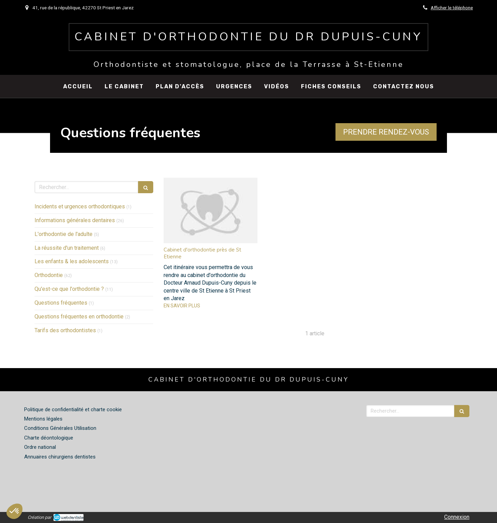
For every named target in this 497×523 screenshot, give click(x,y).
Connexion (456, 517)
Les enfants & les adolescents (72, 261)
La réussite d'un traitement (67, 248)
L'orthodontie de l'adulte (63, 234)
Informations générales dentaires (75, 220)
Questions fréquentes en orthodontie (79, 316)
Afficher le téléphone (452, 7)
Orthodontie (49, 275)
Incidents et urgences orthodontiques (80, 206)
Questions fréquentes (61, 302)
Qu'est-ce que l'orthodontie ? (69, 289)
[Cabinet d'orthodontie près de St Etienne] (210, 210)
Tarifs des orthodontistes (65, 330)
